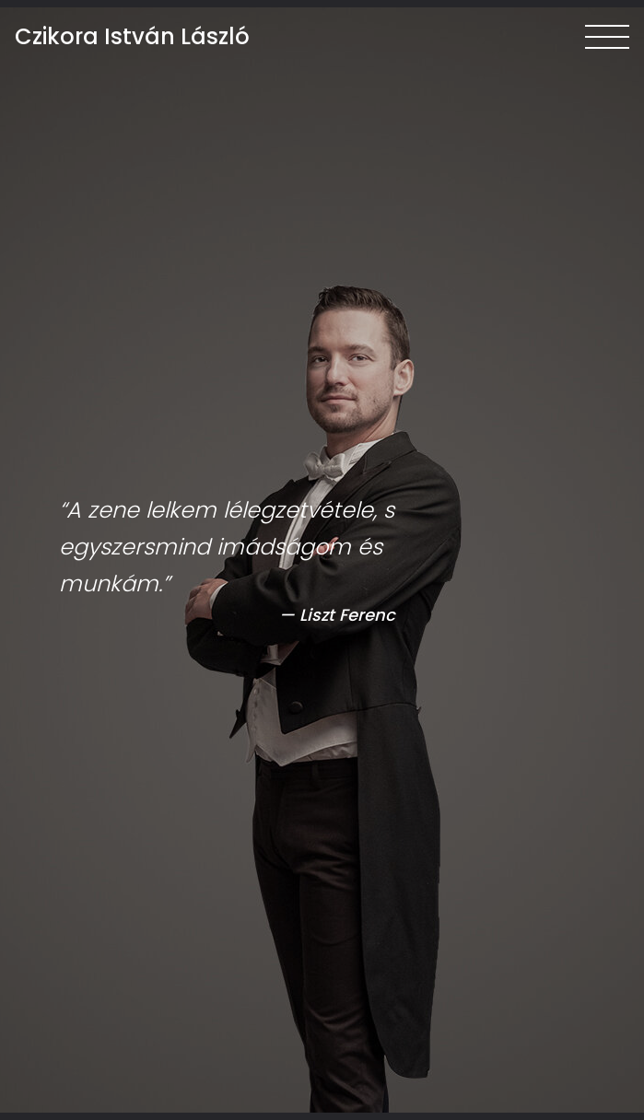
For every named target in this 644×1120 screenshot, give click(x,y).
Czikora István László (132, 37)
